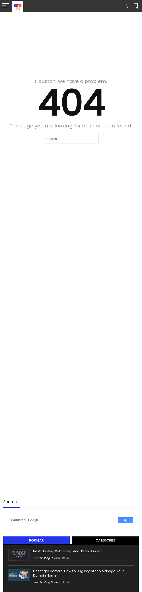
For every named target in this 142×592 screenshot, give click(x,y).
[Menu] (5, 6)
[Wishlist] (135, 6)
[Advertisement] (71, 43)
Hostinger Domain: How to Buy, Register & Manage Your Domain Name (78, 573)
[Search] (126, 6)
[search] (57, 520)
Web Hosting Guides (46, 558)
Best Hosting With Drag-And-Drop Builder (67, 551)
